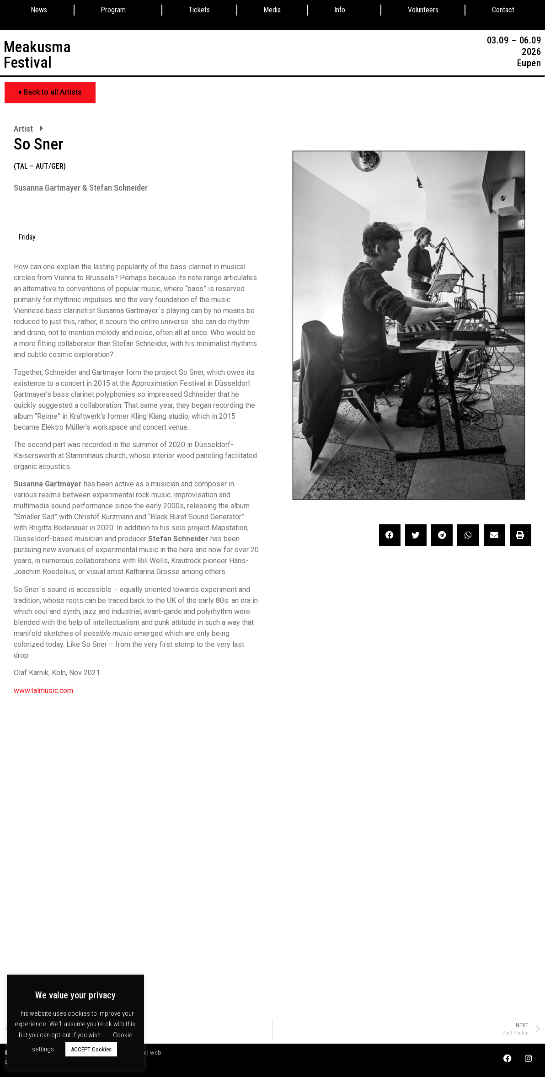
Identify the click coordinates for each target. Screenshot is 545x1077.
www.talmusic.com (43, 690)
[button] (50, 92)
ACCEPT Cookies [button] (91, 1049)
